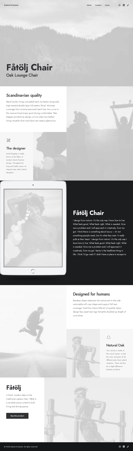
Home (107, 5)
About (89, 5)
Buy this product (17, 416)
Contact (98, 5)
